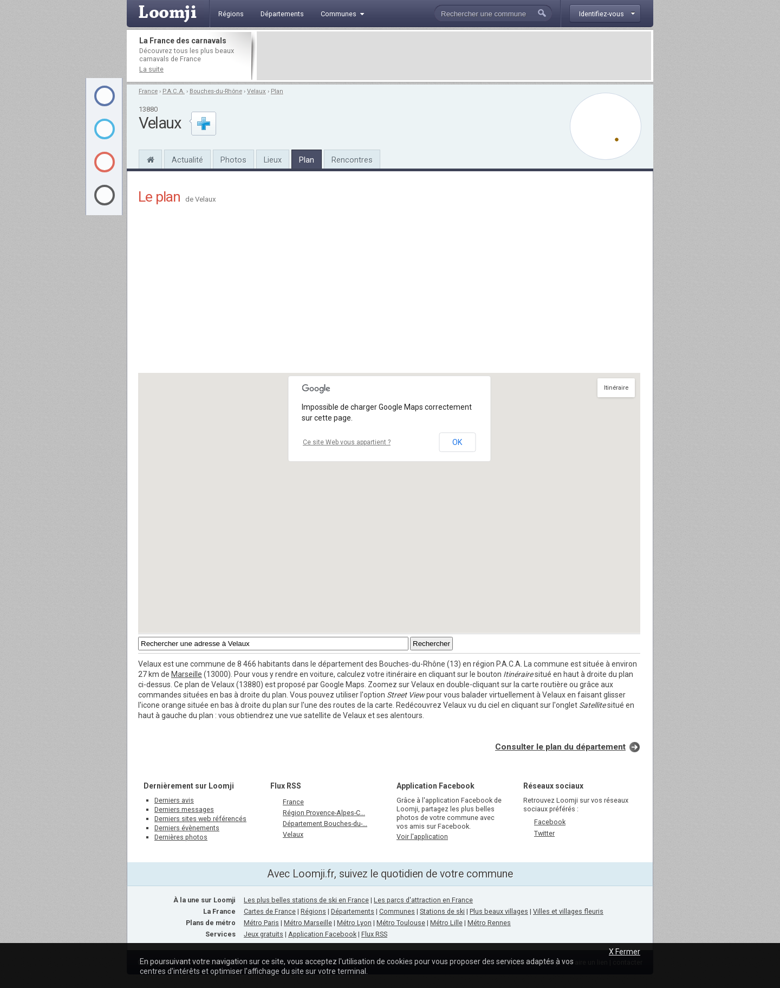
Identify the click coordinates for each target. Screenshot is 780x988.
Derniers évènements (186, 828)
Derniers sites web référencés (200, 819)
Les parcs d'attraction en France (423, 900)
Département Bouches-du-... (325, 823)
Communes (397, 911)
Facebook (550, 822)
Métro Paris (261, 923)
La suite (151, 69)
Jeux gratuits (263, 934)
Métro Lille (446, 923)
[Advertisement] (454, 55)
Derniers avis (174, 800)
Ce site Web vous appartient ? (347, 442)
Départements (352, 911)
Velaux (256, 91)
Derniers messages (184, 809)
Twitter (544, 833)
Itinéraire (616, 387)
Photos (233, 160)
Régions (313, 911)
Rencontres (352, 160)
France (148, 91)
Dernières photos (180, 837)
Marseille (186, 674)
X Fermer (624, 951)
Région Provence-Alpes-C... (324, 813)
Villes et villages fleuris (568, 911)
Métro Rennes (489, 923)
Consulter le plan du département (560, 747)
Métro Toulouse (400, 923)
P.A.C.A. (173, 91)
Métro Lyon (354, 923)
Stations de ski (442, 911)
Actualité (187, 160)
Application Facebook (322, 934)
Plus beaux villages (499, 911)
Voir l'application (422, 836)
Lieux (273, 160)
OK (457, 442)
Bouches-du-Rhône (216, 91)
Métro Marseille (308, 923)
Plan (277, 91)
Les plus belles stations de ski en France (306, 900)
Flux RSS (285, 786)
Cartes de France (270, 911)
